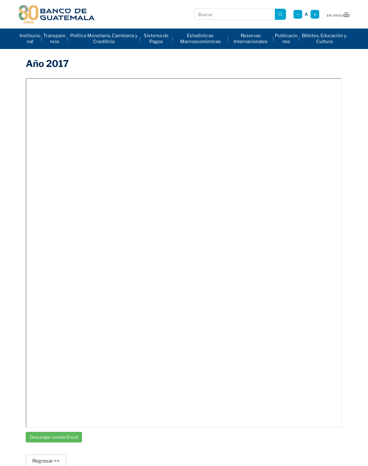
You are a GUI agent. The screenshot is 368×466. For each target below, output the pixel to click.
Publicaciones (286, 38)
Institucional (30, 38)
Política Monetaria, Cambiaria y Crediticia (104, 38)
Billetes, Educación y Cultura (324, 38)
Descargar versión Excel (54, 437)
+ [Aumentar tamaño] (315, 14)
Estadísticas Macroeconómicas (200, 38)
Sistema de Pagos (156, 38)
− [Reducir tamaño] (298, 14)
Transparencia (54, 38)
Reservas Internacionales (251, 38)
